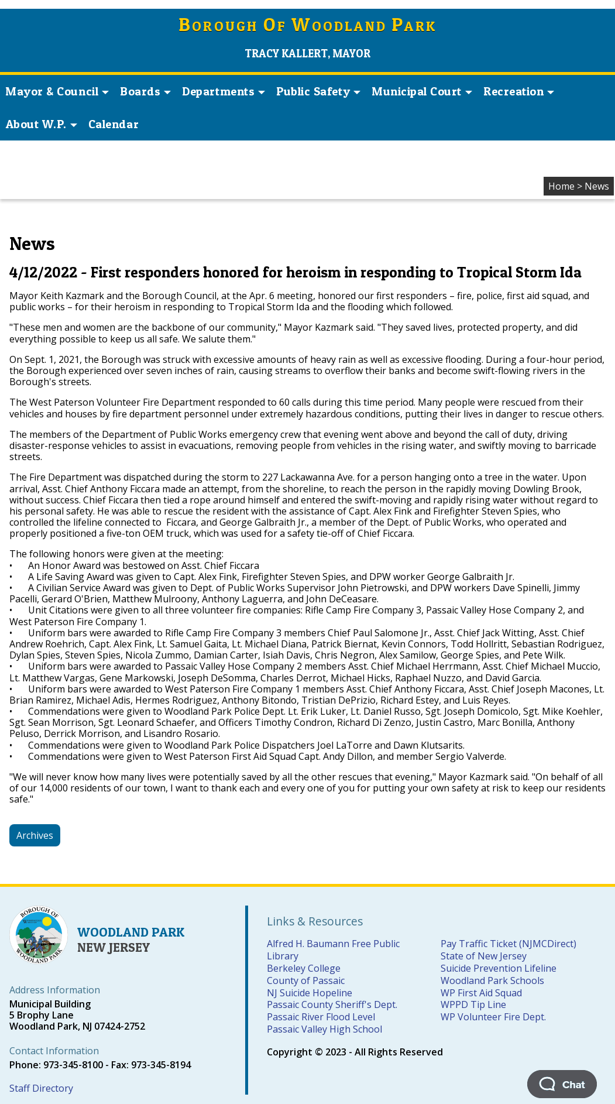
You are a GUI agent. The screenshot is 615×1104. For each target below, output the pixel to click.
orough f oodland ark (307, 26)
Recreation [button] (518, 91)
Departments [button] (223, 91)
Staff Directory (41, 1088)
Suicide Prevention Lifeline (498, 968)
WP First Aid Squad (481, 992)
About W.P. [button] (41, 124)
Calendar (113, 124)
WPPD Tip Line (473, 1004)
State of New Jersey (484, 955)
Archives (34, 835)
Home (561, 186)
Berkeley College (304, 968)
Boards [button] (145, 91)
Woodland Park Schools (492, 980)
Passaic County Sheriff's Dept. (332, 1004)
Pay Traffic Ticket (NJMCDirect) (508, 943)
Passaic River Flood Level (321, 1016)
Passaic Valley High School (324, 1029)
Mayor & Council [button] (57, 91)
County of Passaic (306, 980)
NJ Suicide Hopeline (309, 992)
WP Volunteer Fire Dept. (493, 1016)
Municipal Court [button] (422, 91)
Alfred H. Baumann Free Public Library (333, 949)
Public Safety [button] (318, 91)
